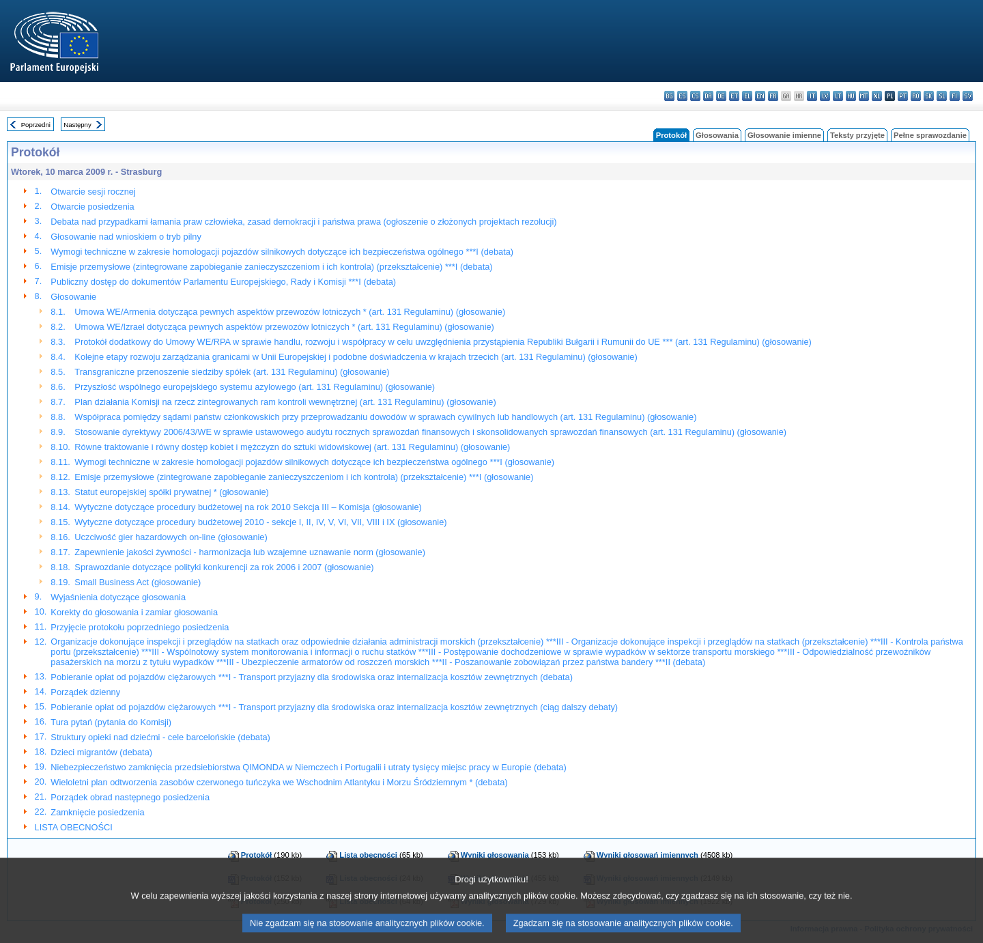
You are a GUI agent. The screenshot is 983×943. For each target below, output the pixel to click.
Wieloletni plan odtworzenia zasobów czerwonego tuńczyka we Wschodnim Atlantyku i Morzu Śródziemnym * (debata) (279, 782)
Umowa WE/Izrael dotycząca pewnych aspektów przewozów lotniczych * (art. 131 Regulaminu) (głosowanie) (284, 327)
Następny (77, 124)
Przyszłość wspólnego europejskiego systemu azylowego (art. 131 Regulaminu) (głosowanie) (254, 387)
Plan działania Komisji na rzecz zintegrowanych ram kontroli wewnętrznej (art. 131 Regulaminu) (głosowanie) (285, 402)
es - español (682, 96)
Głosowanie (73, 297)
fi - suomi (955, 96)
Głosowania (717, 135)
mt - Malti (864, 96)
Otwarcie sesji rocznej (93, 191)
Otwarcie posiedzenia (92, 206)
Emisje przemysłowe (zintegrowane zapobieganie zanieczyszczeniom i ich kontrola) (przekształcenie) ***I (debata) (271, 267)
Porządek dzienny (85, 692)
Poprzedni (36, 124)
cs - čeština (695, 96)
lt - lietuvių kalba (838, 96)
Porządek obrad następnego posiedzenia (130, 797)
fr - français (773, 96)
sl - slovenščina (942, 96)
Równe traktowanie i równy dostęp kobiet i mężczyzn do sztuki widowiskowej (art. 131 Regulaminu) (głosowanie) (292, 447)
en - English (760, 96)
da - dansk (708, 96)
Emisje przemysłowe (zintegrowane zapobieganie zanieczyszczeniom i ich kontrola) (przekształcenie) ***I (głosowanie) (303, 477)
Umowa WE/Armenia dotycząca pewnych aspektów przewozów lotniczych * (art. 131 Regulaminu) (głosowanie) (289, 312)
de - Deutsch (721, 96)
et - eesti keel (734, 96)
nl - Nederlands (877, 96)
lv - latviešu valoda (825, 96)
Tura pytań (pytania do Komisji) (111, 722)
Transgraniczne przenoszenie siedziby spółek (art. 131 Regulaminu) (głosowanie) (231, 372)
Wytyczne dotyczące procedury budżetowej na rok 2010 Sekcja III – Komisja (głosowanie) (247, 507)
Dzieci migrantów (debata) (101, 752)
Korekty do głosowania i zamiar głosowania (134, 612)
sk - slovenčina (929, 96)
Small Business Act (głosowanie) (137, 582)
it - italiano (812, 96)
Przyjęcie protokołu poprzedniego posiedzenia (140, 627)
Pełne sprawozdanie (930, 135)
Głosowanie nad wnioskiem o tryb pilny (126, 236)
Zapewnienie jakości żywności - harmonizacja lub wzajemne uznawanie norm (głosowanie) (249, 552)
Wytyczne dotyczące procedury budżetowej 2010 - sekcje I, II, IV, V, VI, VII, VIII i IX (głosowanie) (260, 522)
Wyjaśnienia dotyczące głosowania (118, 597)
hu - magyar (851, 96)
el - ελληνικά (747, 96)
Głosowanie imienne (784, 135)
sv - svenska (968, 96)
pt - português (903, 96)
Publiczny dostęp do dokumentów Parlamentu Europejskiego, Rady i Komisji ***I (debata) (223, 282)
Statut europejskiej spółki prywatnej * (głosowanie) (171, 492)
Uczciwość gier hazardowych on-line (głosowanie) (170, 537)
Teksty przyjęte (857, 135)
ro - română (916, 96)
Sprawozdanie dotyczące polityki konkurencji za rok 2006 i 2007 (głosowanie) (223, 567)
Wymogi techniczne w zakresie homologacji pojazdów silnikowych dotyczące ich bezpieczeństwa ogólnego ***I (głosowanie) (314, 462)
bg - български (669, 96)
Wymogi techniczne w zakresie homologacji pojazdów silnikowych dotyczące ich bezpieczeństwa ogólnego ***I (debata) (282, 252)
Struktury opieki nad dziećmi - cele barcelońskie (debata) (160, 737)
